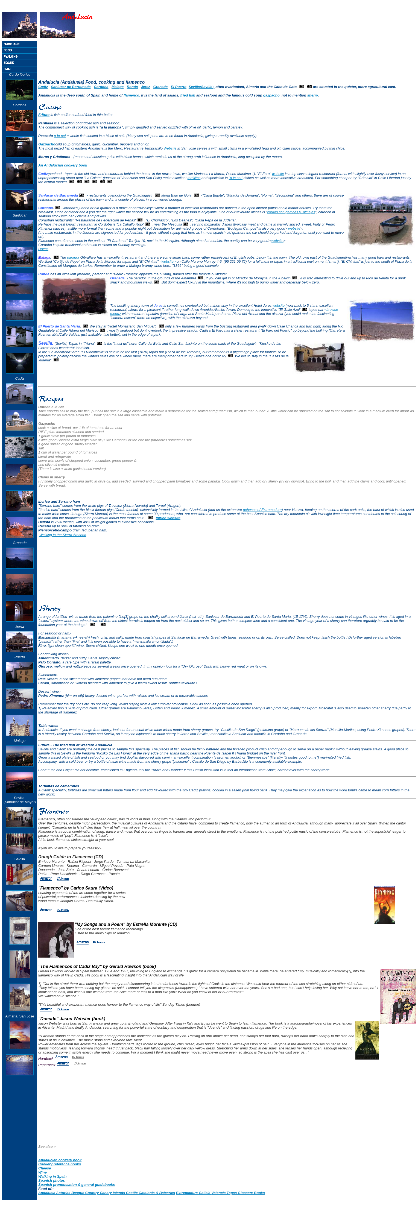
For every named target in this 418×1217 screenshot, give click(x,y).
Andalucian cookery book (59, 1160)
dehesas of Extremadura (262, 510)
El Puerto (178, 87)
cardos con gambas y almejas (291, 212)
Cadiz (43, 87)
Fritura (43, 115)
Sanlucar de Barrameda (70, 87)
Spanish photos (51, 1180)
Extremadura (187, 1193)
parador (73, 257)
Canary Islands (113, 1193)
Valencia (219, 1193)
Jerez (145, 87)
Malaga (118, 87)
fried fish (187, 95)
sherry (312, 95)
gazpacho (271, 95)
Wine (42, 1172)
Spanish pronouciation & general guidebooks (76, 1185)
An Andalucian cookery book (62, 165)
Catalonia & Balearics (157, 1193)
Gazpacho (46, 144)
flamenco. (132, 95)
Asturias (63, 1193)
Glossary (246, 1193)
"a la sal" (235, 178)
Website (170, 148)
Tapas (232, 1193)
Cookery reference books (59, 1164)
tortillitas (194, 178)
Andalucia (47, 1193)
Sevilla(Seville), (202, 87)
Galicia (205, 1193)
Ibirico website (168, 518)
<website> (167, 261)
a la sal (60, 136)
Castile (132, 1193)
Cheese (44, 1168)
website (278, 174)
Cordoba (101, 87)
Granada (160, 87)
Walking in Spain (52, 1176)
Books (259, 1193)
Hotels (43, 249)
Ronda (132, 87)
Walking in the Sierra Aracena (62, 535)
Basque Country (85, 1193)
